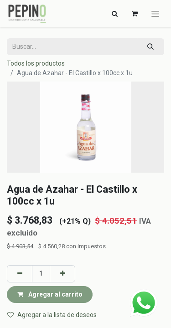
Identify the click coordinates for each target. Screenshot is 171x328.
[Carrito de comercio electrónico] (134, 13)
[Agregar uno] (62, 273)
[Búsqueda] (150, 46)
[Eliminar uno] (19, 273)
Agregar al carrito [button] (50, 294)
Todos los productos (36, 63)
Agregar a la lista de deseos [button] (52, 314)
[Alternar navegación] (114, 13)
